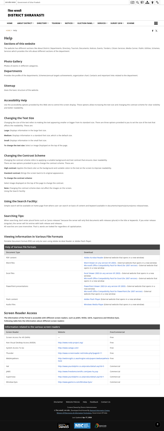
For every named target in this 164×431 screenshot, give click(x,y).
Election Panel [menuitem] (86, 23)
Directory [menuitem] (43, 23)
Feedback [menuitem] (94, 402)
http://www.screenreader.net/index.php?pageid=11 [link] (80, 353)
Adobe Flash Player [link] (92, 299)
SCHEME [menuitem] (130, 23)
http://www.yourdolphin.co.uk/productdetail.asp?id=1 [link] (81, 377)
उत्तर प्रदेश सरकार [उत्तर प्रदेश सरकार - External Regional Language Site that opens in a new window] (10, 2)
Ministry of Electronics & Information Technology (74, 413)
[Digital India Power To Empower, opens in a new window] (101, 426)
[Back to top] (157, 424)
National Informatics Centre (100, 410)
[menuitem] (132, 2)
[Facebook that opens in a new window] (152, 31)
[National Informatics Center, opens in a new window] (82, 426)
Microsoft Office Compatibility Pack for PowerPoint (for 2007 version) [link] (113, 291)
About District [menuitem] (25, 23)
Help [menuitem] (85, 402)
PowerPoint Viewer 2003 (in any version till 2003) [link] (104, 286)
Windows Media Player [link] (94, 304)
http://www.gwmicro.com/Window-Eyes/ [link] (75, 382)
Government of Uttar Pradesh (29, 2)
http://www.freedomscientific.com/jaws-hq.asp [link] (78, 371)
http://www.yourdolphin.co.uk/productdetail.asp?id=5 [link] (81, 366)
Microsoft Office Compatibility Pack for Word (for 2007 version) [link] (110, 265)
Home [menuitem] (9, 23)
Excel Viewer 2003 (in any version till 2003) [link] (102, 273)
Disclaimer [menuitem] (58, 402)
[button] (156, 23)
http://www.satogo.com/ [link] (68, 348)
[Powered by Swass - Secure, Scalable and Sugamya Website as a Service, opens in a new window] (64, 426)
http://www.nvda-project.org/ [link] (70, 342)
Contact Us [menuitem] (105, 402)
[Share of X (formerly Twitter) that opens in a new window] (156, 31)
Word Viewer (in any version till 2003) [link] (100, 263)
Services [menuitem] (102, 23)
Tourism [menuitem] (57, 23)
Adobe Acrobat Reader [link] (93, 257)
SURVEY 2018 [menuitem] (117, 23)
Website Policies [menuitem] (73, 402)
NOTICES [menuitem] (69, 23)
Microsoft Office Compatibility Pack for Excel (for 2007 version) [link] (110, 278)
